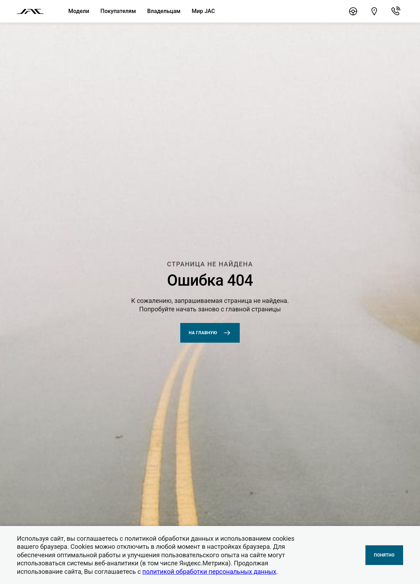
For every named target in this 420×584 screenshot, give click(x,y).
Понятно (384, 555)
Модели (78, 11)
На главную (210, 333)
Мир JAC (203, 11)
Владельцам (164, 11)
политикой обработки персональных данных (209, 571)
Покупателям (118, 11)
